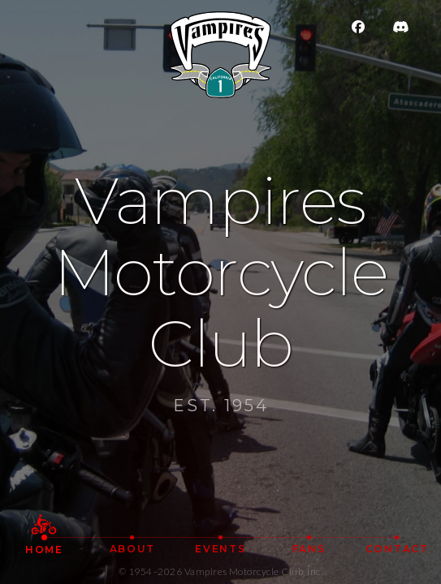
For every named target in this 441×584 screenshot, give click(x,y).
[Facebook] (368, 26)
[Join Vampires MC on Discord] (408, 26)
